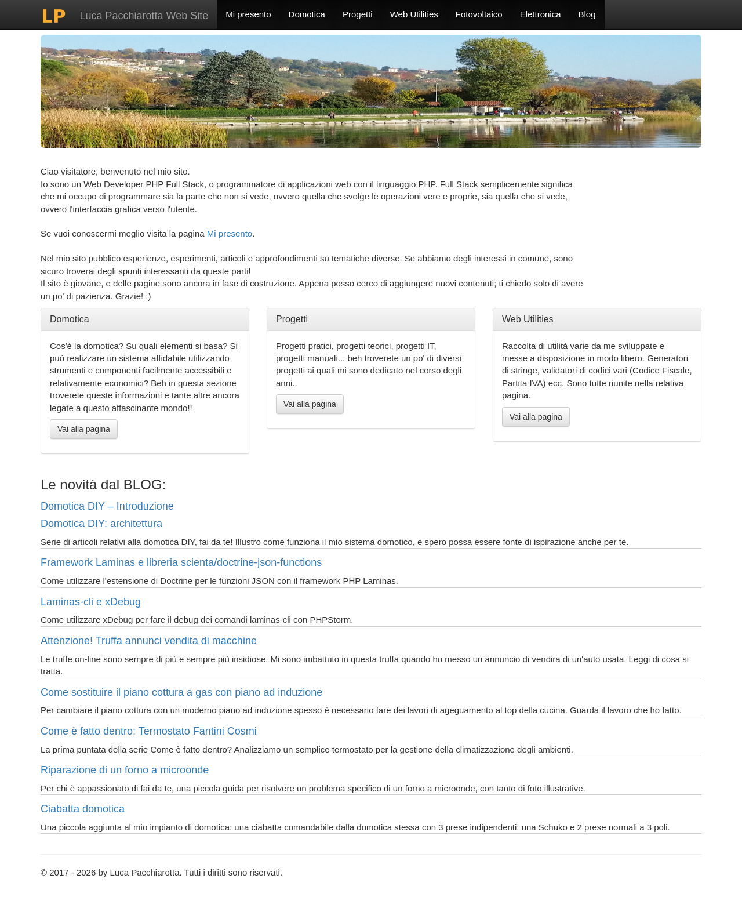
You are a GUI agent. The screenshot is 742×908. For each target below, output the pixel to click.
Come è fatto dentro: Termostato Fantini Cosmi (149, 731)
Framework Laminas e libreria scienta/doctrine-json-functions (181, 562)
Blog (587, 14)
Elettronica (540, 14)
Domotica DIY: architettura (101, 523)
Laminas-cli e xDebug (91, 602)
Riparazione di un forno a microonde (125, 770)
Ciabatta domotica (83, 809)
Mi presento (248, 14)
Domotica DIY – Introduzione (107, 506)
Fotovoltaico (479, 14)
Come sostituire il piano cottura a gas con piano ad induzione (181, 692)
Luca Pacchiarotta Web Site (124, 16)
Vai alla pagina (83, 429)
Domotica (307, 14)
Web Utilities (414, 14)
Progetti (358, 14)
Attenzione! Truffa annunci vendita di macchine (149, 641)
